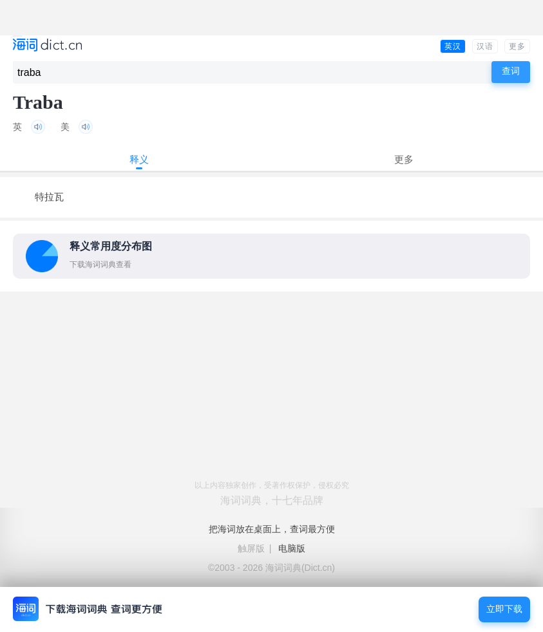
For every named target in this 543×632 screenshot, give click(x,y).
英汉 (452, 46)
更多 (517, 46)
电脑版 (291, 548)
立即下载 (504, 609)
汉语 (485, 46)
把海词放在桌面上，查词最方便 (272, 529)
